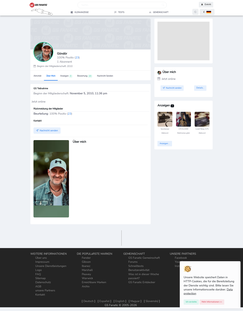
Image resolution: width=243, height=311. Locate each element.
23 (77, 57)
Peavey (86, 274)
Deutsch (88, 301)
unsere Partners (45, 290)
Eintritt (206, 4)
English (120, 301)
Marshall (87, 270)
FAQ (38, 274)
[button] (207, 12)
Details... (200, 87)
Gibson (86, 262)
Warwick (87, 278)
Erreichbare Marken (94, 282)
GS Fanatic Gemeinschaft (144, 258)
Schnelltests (136, 266)
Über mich (50, 76)
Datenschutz (43, 282)
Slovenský (152, 301)
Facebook (181, 258)
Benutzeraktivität (138, 270)
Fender (86, 258)
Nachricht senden (105, 76)
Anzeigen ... (165, 143)
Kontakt (40, 294)
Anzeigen (66, 76)
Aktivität (37, 76)
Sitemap (40, 278)
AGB (38, 286)
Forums (133, 262)
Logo (38, 270)
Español (104, 301)
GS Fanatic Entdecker (141, 282)
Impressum (42, 262)
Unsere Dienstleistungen (50, 266)
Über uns (41, 258)
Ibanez (86, 266)
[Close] (191, 302)
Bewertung (84, 76)
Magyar (135, 301)
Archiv (86, 286)
